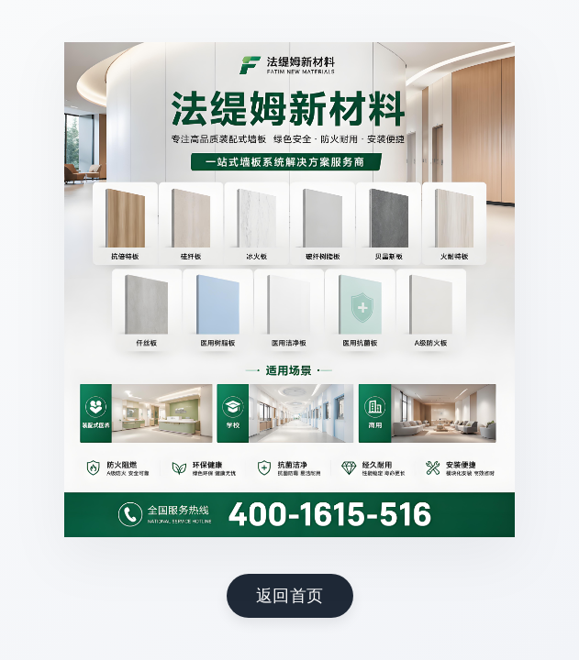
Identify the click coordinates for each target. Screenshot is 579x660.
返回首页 (290, 595)
